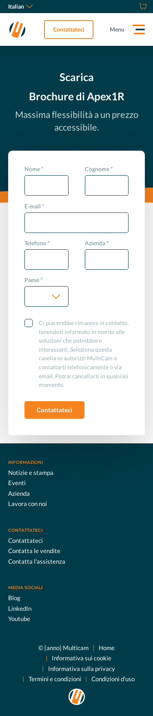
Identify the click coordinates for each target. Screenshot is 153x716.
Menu (117, 29)
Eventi (17, 482)
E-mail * (34, 206)
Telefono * (37, 242)
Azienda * (97, 242)
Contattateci (68, 29)
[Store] (142, 6)
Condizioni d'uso (113, 678)
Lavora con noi (27, 503)
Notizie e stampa (30, 472)
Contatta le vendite (34, 550)
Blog (14, 597)
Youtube (19, 618)
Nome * (34, 168)
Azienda (19, 493)
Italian (20, 6)
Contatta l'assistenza (36, 561)
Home (107, 647)
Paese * (33, 279)
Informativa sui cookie (81, 658)
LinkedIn (19, 608)
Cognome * (99, 168)
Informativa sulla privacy (81, 668)
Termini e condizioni (55, 678)
